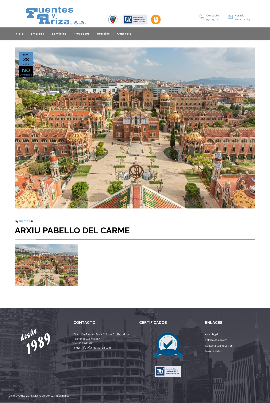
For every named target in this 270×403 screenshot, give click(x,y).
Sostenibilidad (213, 351)
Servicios (57, 33)
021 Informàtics (60, 396)
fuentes (24, 221)
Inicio (19, 33)
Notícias (101, 33)
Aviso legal (211, 334)
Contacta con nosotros (218, 346)
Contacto (122, 33)
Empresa (36, 33)
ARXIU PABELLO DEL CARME (72, 230)
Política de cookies (216, 340)
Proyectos (80, 33)
